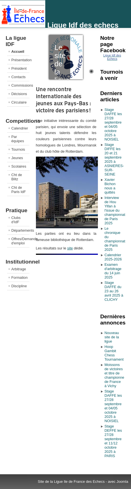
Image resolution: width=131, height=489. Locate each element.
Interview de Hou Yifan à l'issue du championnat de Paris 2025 (114, 210)
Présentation (20, 60)
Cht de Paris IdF (18, 189)
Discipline (19, 286)
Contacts (18, 77)
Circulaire (19, 102)
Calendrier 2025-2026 (113, 257)
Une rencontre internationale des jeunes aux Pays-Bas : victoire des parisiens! (63, 100)
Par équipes (17, 139)
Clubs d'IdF (16, 220)
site (70, 248)
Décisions (19, 94)
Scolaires (18, 166)
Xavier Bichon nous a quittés (109, 185)
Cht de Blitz (16, 177)
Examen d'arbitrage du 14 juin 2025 (112, 270)
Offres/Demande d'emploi (20, 241)
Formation (19, 277)
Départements (20, 230)
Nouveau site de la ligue (111, 337)
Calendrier (19, 128)
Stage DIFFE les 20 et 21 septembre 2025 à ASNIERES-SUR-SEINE (114, 159)
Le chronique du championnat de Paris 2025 (114, 239)
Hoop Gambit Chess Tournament (114, 353)
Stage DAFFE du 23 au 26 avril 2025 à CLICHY (113, 291)
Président (19, 68)
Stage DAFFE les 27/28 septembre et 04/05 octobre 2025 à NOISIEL (113, 124)
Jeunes (17, 158)
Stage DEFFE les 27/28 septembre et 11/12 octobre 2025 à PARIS (113, 441)
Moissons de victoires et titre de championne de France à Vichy (114, 375)
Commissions (20, 85)
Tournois (18, 149)
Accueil (17, 51)
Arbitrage (18, 269)
